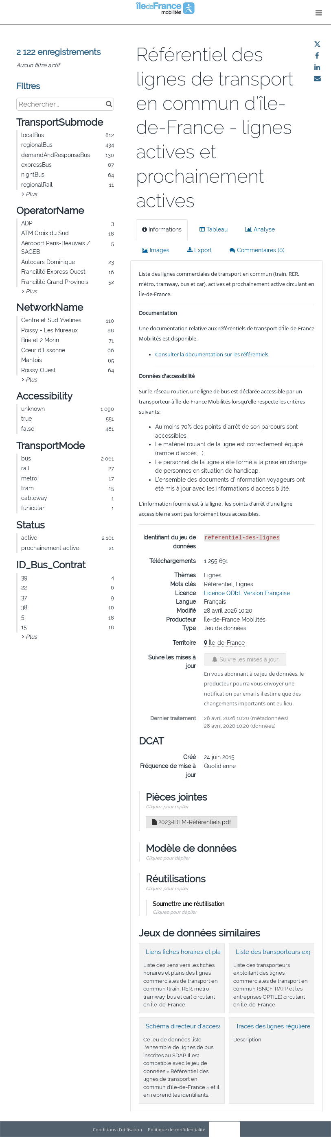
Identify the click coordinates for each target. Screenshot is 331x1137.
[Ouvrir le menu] (319, 12)
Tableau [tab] (213, 229)
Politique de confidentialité (177, 1129)
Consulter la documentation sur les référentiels (211, 354)
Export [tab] (199, 250)
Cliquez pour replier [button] (167, 807)
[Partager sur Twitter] (317, 44)
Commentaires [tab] (257, 250)
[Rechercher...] (65, 104)
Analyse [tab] (260, 229)
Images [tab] (155, 250)
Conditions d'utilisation (118, 1129)
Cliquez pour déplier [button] (168, 858)
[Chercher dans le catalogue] (109, 104)
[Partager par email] (317, 78)
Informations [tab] (162, 229)
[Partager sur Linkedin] (317, 67)
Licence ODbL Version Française (247, 593)
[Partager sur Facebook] (317, 55)
